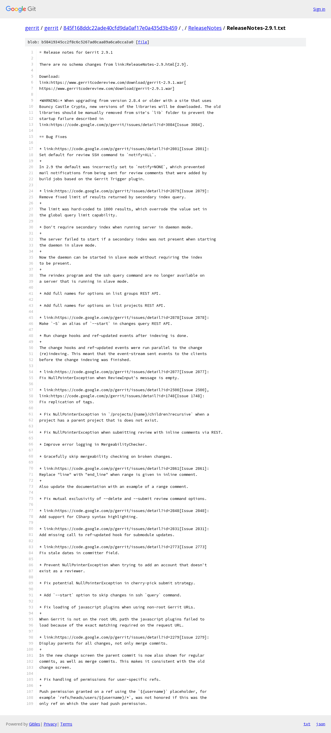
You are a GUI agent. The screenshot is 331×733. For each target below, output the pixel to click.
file (142, 42)
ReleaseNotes (205, 27)
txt (306, 723)
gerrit (32, 27)
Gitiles (34, 724)
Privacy (50, 724)
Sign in (319, 9)
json (320, 723)
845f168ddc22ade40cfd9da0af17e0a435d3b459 (120, 27)
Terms (66, 724)
